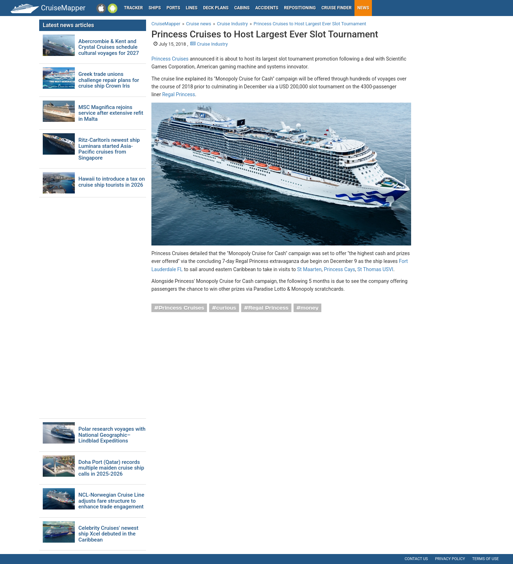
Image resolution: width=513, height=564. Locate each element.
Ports (173, 7)
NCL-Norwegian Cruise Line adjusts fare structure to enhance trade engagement (111, 501)
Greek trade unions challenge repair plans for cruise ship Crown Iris (108, 80)
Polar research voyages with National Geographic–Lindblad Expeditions (111, 435)
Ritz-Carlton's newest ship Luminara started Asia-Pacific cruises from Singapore (109, 149)
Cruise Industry (209, 44)
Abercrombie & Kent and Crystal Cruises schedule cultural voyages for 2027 (108, 47)
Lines (192, 7)
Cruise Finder (336, 7)
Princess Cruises (169, 59)
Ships (155, 7)
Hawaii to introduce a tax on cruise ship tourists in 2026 (111, 182)
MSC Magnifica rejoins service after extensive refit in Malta (110, 113)
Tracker (133, 7)
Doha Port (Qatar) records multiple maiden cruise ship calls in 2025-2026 (111, 468)
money (309, 308)
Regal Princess (178, 94)
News (363, 7)
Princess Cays (339, 269)
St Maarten (309, 269)
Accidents (266, 7)
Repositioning (300, 7)
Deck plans (215, 7)
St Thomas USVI (375, 269)
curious (226, 308)
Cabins (241, 7)
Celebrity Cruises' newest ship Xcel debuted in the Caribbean (108, 534)
